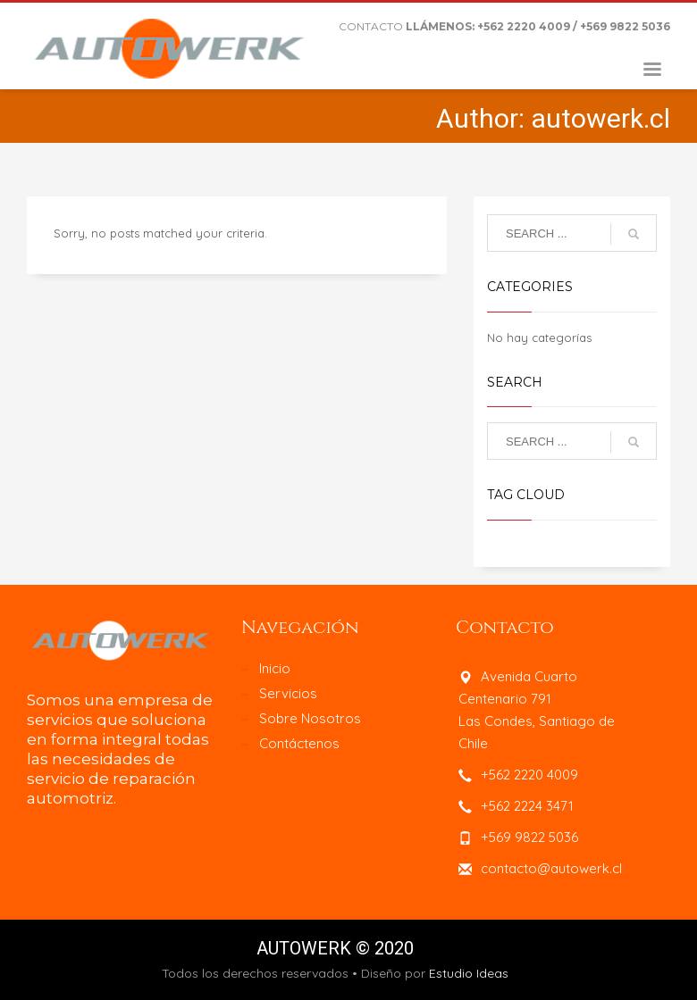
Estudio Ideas (468, 973)
